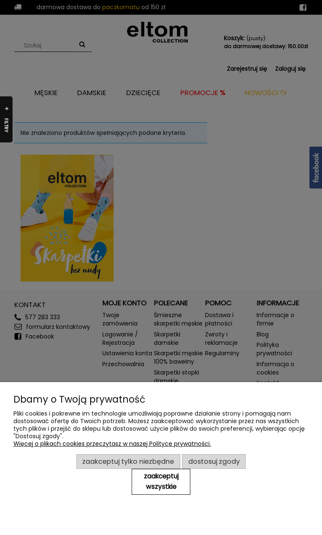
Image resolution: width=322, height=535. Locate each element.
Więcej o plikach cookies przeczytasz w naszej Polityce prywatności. (112, 443)
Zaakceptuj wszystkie (161, 481)
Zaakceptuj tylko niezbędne (128, 461)
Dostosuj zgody (214, 461)
